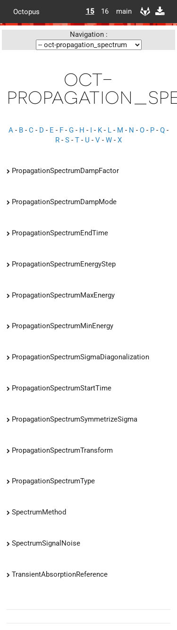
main (120, 11)
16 (105, 11)
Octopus (26, 11)
